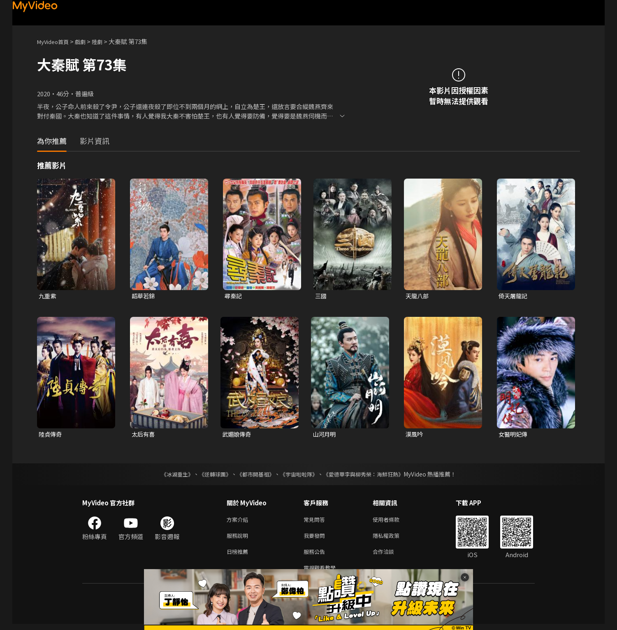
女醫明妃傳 (514, 435)
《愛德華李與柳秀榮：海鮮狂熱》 (368, 475)
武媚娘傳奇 (237, 435)
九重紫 (48, 296)
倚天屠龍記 (514, 296)
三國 (321, 296)
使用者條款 (393, 521)
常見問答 (316, 521)
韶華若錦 (144, 296)
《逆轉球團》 (210, 475)
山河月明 (325, 435)
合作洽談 (390, 555)
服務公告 (316, 555)
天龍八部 (418, 296)
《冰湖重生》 (170, 475)
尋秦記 (234, 296)
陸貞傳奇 (51, 435)
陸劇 (105, 41)
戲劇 (87, 41)
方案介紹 (239, 521)
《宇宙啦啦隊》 (299, 475)
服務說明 (239, 538)
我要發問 (316, 538)
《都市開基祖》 (253, 475)
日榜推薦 (239, 555)
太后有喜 (144, 435)
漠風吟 (415, 435)
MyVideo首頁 (55, 41)
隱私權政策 (393, 538)
